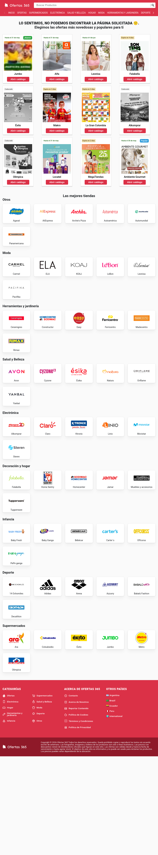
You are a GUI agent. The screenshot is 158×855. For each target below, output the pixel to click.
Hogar (92, 12)
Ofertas (22, 12)
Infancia (9, 818)
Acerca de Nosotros (76, 800)
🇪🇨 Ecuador (112, 803)
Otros (37, 818)
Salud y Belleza (76, 12)
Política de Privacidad (77, 825)
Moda (101, 12)
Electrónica (57, 12)
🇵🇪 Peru (110, 808)
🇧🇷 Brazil (110, 798)
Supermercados (38, 12)
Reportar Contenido (76, 806)
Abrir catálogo (18, 79)
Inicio (11, 12)
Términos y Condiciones (78, 819)
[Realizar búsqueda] (152, 5)
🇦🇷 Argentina (112, 793)
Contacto (71, 793)
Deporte (146, 12)
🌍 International (114, 814)
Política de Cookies (76, 812)
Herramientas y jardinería (122, 12)
